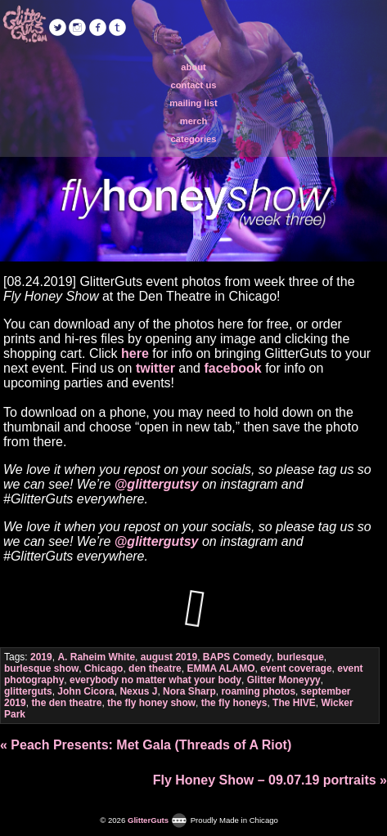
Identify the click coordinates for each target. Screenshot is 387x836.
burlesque (300, 657)
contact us (194, 85)
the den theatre (66, 703)
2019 (41, 657)
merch (194, 121)
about (193, 67)
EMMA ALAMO (220, 668)
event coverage (295, 668)
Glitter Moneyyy (284, 680)
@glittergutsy (157, 484)
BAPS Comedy (237, 657)
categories (194, 139)
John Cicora (85, 691)
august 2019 (169, 657)
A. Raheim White (96, 657)
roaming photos (258, 691)
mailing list (193, 103)
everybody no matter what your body (155, 680)
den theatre (155, 668)
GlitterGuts (24, 24)
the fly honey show (151, 703)
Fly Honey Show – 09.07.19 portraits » (270, 780)
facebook (232, 368)
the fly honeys (234, 703)
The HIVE (294, 703)
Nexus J (138, 691)
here (135, 353)
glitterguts (28, 691)
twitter (155, 368)
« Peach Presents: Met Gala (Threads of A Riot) (145, 745)
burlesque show (41, 668)
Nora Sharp (189, 691)
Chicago (103, 668)
